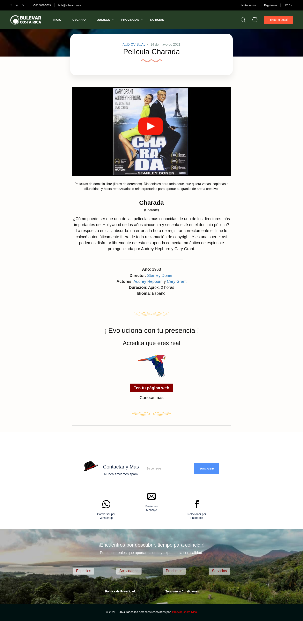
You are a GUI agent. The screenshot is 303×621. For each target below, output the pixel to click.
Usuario (79, 19)
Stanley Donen (160, 275)
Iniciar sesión (249, 5)
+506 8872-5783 (42, 5)
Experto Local (279, 19)
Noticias (157, 19)
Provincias (130, 19)
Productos (174, 571)
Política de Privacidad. (120, 591)
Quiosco (103, 19)
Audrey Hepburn (148, 281)
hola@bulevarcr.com (69, 5)
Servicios (219, 571)
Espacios (83, 571)
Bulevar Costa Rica (184, 612)
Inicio (57, 19)
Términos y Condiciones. (182, 591)
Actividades (128, 571)
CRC (289, 5)
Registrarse (270, 5)
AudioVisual (134, 44)
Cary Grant (176, 281)
